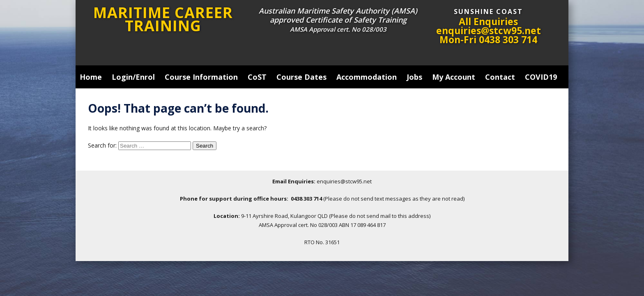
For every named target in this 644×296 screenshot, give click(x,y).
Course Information (201, 77)
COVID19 (541, 77)
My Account (453, 77)
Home (91, 77)
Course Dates (301, 77)
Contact (500, 77)
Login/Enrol (133, 77)
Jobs (414, 77)
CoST (257, 77)
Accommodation (366, 77)
